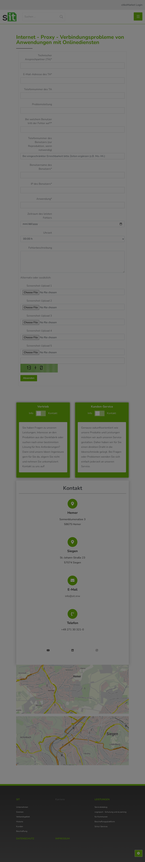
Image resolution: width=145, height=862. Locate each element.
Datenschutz (25, 838)
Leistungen (102, 799)
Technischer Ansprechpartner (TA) (38, 57)
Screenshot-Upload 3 (39, 316)
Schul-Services (101, 826)
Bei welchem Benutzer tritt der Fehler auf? (38, 121)
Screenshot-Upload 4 (39, 331)
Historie (19, 821)
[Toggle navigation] (138, 16)
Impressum (62, 838)
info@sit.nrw (72, 596)
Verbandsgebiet (23, 816)
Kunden (19, 826)
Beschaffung (21, 831)
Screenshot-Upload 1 (39, 286)
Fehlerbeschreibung (40, 248)
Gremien (20, 812)
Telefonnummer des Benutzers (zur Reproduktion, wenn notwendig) (40, 144)
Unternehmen (22, 807)
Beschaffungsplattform (105, 821)
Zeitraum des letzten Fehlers (39, 216)
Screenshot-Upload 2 (39, 301)
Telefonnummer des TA (38, 89)
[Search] (43, 16)
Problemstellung (42, 104)
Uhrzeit (47, 233)
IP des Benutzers (41, 184)
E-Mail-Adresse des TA (37, 74)
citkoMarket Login (131, 5)
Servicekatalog (101, 807)
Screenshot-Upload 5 (39, 346)
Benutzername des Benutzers (41, 167)
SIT (18, 799)
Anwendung (44, 199)
